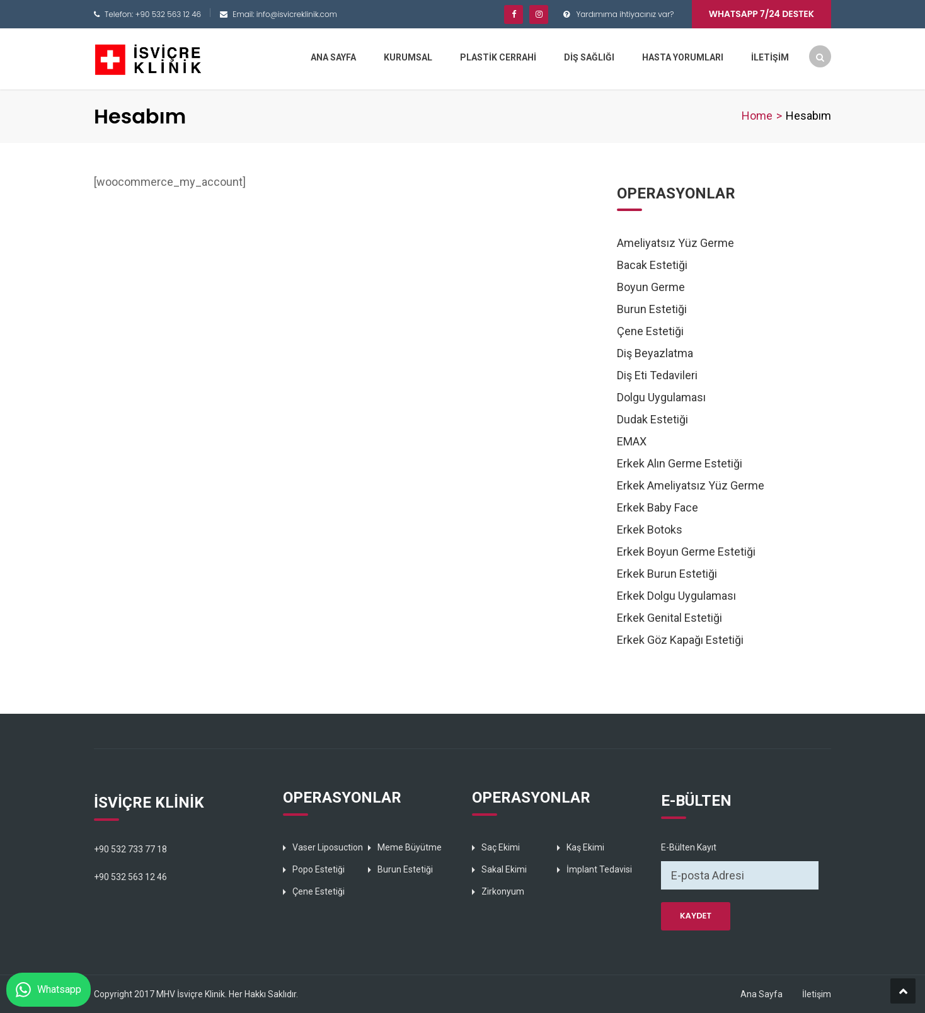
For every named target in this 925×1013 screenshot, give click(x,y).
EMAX (631, 441)
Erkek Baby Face (657, 507)
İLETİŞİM (770, 57)
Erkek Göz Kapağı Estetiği (680, 639)
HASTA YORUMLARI (682, 57)
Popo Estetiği (318, 869)
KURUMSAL (408, 57)
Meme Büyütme (409, 847)
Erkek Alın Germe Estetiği (679, 463)
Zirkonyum (502, 891)
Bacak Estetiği (652, 265)
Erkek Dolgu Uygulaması (676, 595)
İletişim (816, 994)
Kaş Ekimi (585, 847)
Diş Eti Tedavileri (657, 375)
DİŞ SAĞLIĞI (589, 57)
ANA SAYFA (333, 57)
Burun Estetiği (652, 309)
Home (757, 115)
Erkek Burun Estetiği (667, 573)
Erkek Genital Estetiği (669, 617)
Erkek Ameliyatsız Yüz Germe (690, 485)
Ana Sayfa (761, 994)
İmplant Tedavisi (599, 869)
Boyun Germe (651, 287)
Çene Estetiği (650, 331)
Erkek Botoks (649, 529)
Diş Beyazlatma (655, 353)
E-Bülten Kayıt (688, 847)
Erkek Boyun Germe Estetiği (686, 551)
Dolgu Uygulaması (661, 397)
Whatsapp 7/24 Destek (761, 14)
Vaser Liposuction (327, 847)
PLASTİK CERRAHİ (498, 57)
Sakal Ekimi (504, 869)
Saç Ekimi (500, 847)
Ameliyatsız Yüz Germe (675, 242)
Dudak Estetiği (652, 419)
